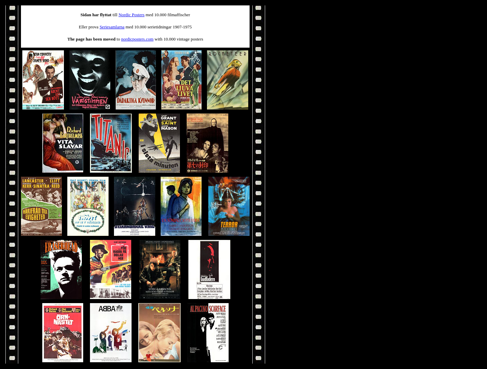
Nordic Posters (131, 14)
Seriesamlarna (111, 26)
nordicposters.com (137, 39)
